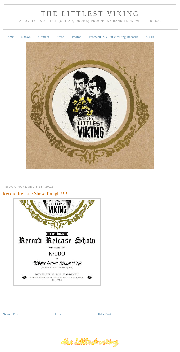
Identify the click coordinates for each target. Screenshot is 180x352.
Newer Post (11, 314)
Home (9, 37)
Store (60, 37)
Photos (76, 37)
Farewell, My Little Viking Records (113, 37)
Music (150, 37)
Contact (43, 37)
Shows (26, 37)
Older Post (104, 314)
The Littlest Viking (90, 13)
